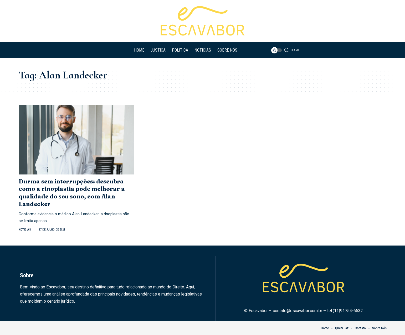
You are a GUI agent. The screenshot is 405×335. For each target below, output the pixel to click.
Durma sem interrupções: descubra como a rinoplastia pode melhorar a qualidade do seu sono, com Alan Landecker (72, 193)
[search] (292, 50)
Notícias (25, 229)
